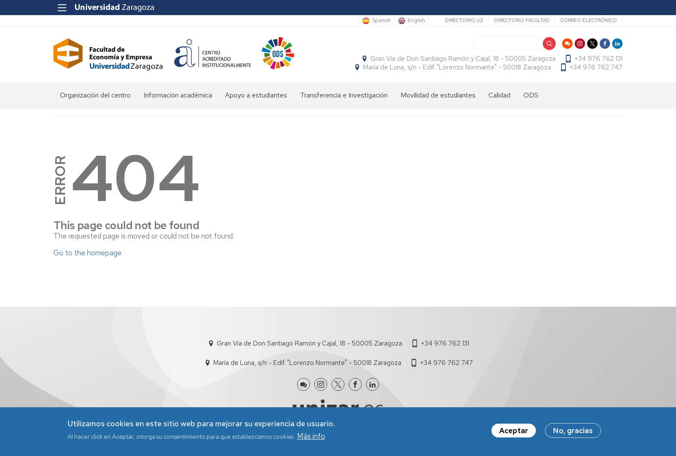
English (416, 21)
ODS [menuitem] (530, 95)
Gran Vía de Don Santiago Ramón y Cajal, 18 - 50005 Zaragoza (463, 58)
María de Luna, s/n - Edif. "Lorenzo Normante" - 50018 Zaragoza (457, 67)
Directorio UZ (464, 20)
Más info (311, 436)
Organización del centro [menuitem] (95, 95)
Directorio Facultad (522, 20)
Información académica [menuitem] (178, 95)
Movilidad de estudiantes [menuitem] (438, 95)
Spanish (381, 21)
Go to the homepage (87, 253)
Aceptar (513, 431)
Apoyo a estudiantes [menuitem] (256, 95)
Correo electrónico (588, 20)
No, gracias (573, 431)
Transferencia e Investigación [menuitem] (344, 95)
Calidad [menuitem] (499, 95)
